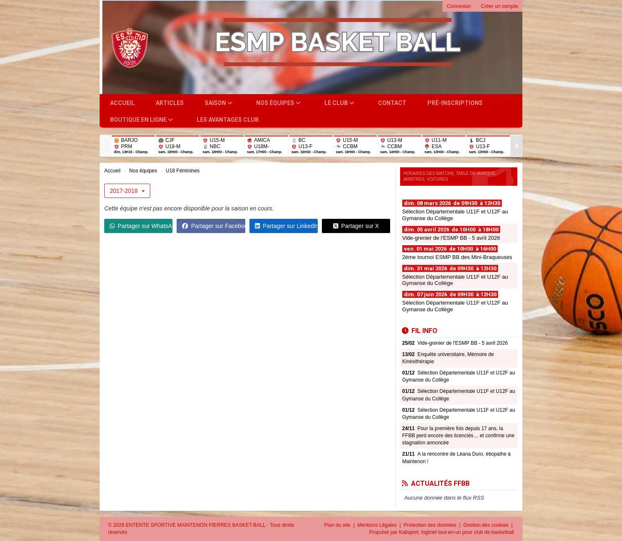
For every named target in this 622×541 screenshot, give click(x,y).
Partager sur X (356, 226)
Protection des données (431, 525)
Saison (218, 103)
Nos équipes (278, 103)
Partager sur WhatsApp (141, 226)
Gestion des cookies (486, 525)
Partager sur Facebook (213, 226)
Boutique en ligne (141, 119)
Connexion (458, 6)
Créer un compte (499, 6)
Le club (339, 103)
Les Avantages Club (228, 119)
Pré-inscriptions (455, 103)
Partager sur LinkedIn (286, 226)
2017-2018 (127, 190)
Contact (392, 103)
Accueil (122, 103)
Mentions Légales (377, 525)
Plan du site (338, 525)
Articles (170, 103)
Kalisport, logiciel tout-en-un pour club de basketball (456, 532)
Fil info (419, 331)
